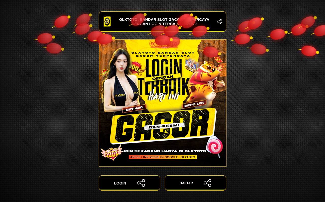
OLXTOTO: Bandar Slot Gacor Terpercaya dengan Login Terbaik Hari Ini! (162, 21)
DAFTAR (196, 183)
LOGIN (129, 183)
